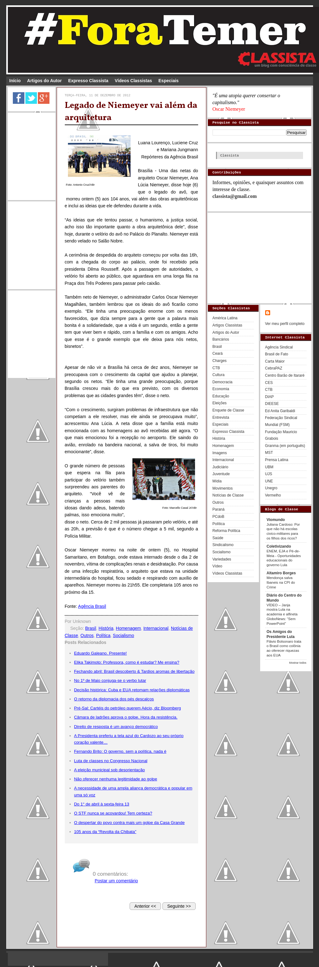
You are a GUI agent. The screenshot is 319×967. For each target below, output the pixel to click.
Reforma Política (226, 531)
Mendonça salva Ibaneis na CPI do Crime (281, 582)
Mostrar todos (297, 662)
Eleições (220, 403)
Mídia (217, 481)
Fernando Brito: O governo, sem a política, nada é (120, 751)
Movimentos (223, 488)
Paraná (219, 509)
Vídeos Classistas (133, 80)
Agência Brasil (92, 606)
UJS (268, 474)
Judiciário (221, 467)
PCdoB (218, 516)
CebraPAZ (273, 368)
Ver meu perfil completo (285, 323)
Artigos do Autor (44, 80)
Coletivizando (279, 546)
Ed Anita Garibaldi (280, 411)
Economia (221, 389)
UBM (269, 467)
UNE (269, 481)
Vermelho (273, 495)
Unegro (271, 488)
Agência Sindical (279, 347)
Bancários (221, 339)
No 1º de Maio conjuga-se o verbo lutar (110, 680)
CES (269, 382)
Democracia (223, 382)
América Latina (225, 318)
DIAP (269, 397)
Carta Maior (275, 361)
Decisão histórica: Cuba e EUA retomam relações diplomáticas (132, 690)
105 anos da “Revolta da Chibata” (105, 831)
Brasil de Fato (276, 354)
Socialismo (123, 635)
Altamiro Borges (281, 573)
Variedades (222, 559)
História (106, 628)
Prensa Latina (276, 460)
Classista (229, 155)
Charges (220, 361)
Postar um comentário (116, 880)
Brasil (90, 628)
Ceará (218, 353)
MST (269, 452)
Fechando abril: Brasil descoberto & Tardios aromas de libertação (134, 671)
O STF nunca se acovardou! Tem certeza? (113, 813)
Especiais (168, 80)
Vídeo (217, 566)
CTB (216, 368)
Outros (87, 635)
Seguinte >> (179, 906)
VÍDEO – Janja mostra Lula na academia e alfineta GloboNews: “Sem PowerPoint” (282, 614)
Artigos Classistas (227, 325)
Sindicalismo (223, 545)
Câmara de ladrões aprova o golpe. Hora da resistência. (126, 717)
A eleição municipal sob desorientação (109, 770)
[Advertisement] (31, 155)
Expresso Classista (88, 80)
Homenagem (128, 628)
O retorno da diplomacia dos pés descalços (114, 699)
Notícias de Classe (228, 495)
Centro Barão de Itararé (285, 375)
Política (103, 635)
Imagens (220, 453)
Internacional (155, 628)
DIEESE (272, 403)
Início (15, 80)
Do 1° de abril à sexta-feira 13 (101, 804)
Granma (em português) (285, 446)
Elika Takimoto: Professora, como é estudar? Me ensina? (126, 662)
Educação (221, 396)
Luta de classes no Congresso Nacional (110, 760)
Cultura (219, 375)
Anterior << (145, 906)
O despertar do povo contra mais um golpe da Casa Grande (129, 822)
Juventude (221, 474)
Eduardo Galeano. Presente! (100, 653)
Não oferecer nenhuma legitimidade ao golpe (115, 779)
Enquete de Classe (228, 410)
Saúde (218, 538)
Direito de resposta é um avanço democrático (116, 726)
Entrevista (221, 417)
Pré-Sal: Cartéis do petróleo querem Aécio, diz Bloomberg (127, 708)
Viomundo (276, 520)
